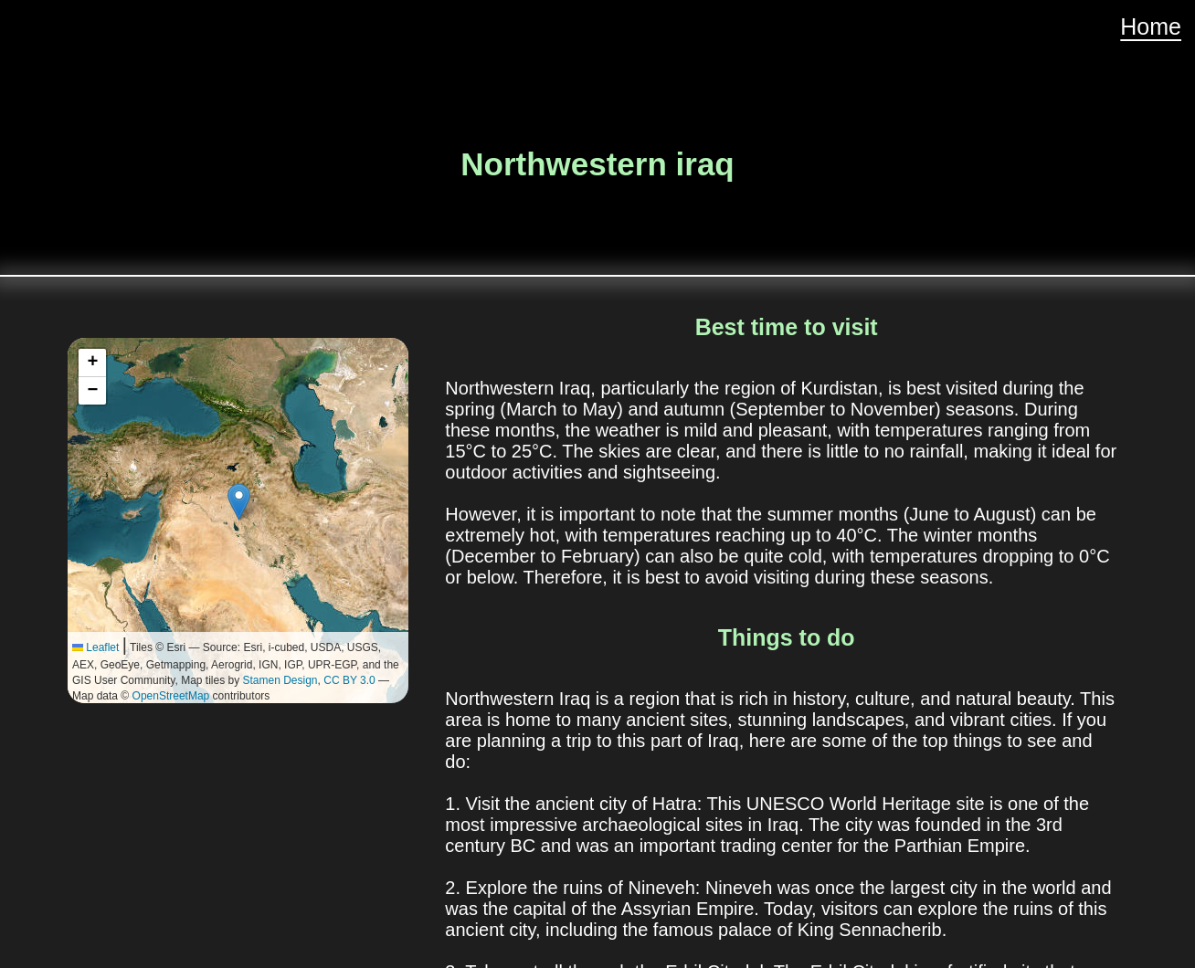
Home (1150, 26)
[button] (238, 502)
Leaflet (95, 647)
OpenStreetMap (171, 695)
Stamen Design (280, 680)
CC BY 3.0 (349, 680)
